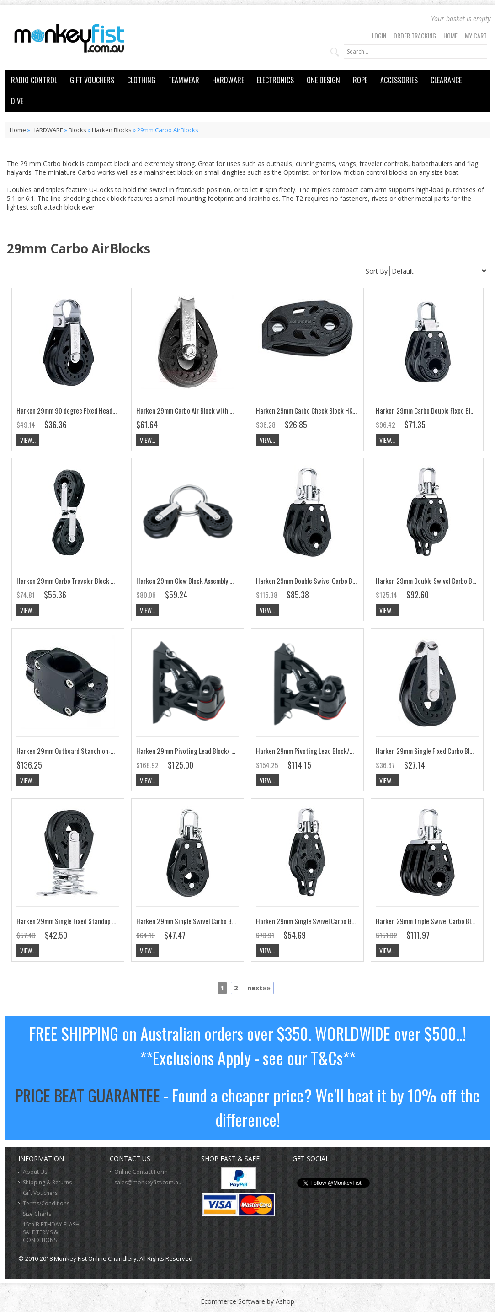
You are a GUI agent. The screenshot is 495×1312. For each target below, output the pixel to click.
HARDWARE (228, 80)
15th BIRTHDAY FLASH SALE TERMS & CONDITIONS (51, 1232)
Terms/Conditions (46, 1203)
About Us (35, 1172)
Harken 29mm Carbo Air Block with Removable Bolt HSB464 (215, 410)
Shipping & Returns (47, 1182)
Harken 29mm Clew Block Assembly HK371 (191, 580)
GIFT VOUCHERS (92, 80)
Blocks (77, 130)
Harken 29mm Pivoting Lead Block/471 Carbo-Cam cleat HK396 (340, 751)
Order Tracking (415, 35)
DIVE (17, 101)
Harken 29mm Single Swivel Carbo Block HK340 (199, 921)
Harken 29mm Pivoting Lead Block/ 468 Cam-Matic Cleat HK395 (222, 751)
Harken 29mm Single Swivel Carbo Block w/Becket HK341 (332, 921)
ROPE (360, 80)
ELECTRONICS (275, 80)
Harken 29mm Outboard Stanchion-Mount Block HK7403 (91, 751)
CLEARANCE (446, 80)
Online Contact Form (141, 1172)
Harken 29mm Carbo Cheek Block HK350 (309, 410)
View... (28, 440)
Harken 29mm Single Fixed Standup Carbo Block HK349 (89, 921)
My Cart (476, 35)
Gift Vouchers (40, 1193)
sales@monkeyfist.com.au (147, 1182)
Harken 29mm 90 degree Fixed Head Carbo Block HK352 (90, 410)
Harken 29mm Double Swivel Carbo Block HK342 (319, 580)
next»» (259, 988)
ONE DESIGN (323, 80)
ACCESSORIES (399, 80)
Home (450, 35)
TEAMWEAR (183, 80)
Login (379, 35)
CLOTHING (141, 80)
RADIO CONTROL (34, 80)
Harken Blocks (112, 130)
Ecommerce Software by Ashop (247, 1301)
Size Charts (37, 1214)
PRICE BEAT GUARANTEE (87, 1095)
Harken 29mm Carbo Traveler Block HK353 (72, 580)
